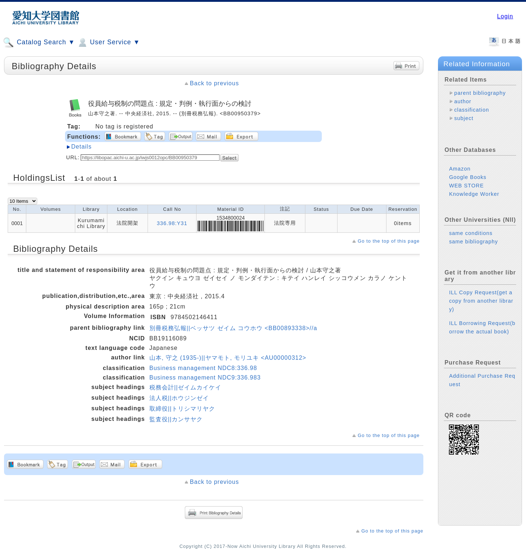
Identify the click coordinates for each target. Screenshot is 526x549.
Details (81, 146)
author (462, 101)
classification (471, 110)
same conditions (470, 227)
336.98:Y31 (172, 223)
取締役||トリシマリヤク (182, 409)
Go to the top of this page (389, 241)
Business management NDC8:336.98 (203, 368)
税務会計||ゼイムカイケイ (185, 387)
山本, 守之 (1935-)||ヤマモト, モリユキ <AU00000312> (227, 358)
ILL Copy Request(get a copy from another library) (481, 295)
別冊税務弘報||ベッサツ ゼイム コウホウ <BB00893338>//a (233, 328)
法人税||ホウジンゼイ (179, 398)
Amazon (459, 163)
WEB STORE (466, 180)
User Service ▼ (108, 42)
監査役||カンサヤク (176, 419)
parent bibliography (480, 93)
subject (463, 118)
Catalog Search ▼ (39, 42)
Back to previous (214, 83)
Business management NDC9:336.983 (205, 377)
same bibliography (473, 236)
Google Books (467, 171)
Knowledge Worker (474, 188)
